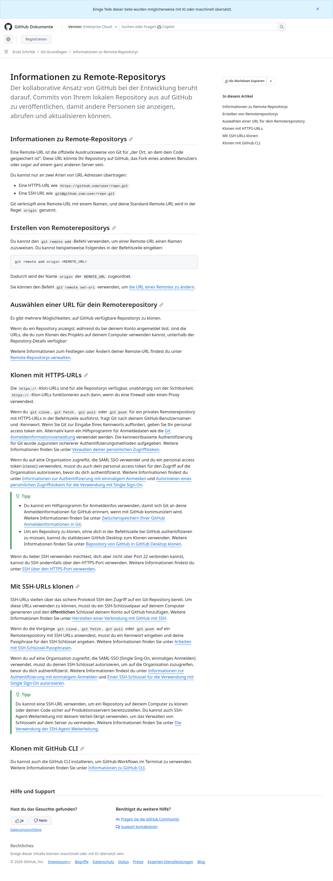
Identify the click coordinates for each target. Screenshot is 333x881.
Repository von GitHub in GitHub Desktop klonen (133, 544)
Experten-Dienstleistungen (170, 861)
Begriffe (82, 861)
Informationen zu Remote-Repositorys (105, 51)
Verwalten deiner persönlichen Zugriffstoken (115, 449)
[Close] (318, 8)
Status (123, 861)
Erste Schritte (23, 51)
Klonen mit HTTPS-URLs (49, 375)
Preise (138, 861)
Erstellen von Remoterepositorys (63, 227)
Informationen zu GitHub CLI (116, 768)
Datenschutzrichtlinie (25, 830)
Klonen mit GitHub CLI (47, 748)
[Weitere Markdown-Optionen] (270, 81)
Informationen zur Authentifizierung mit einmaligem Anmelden (84, 478)
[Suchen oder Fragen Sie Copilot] (202, 27)
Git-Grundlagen (54, 51)
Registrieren (36, 39)
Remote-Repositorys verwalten (40, 357)
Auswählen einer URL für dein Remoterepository (86, 304)
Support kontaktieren (136, 826)
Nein (40, 820)
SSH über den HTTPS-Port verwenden (58, 569)
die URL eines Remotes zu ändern (161, 287)
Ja (19, 820)
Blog (201, 861)
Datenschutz (103, 861)
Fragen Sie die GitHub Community (147, 819)
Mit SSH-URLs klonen (45, 586)
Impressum (58, 861)
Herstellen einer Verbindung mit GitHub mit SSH (119, 618)
